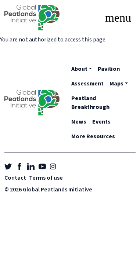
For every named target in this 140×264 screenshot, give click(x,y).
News (78, 122)
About (79, 69)
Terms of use (46, 178)
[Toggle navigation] (118, 17)
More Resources (93, 136)
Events (101, 122)
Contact (15, 178)
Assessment (87, 84)
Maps (116, 84)
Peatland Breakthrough (90, 102)
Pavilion (109, 69)
